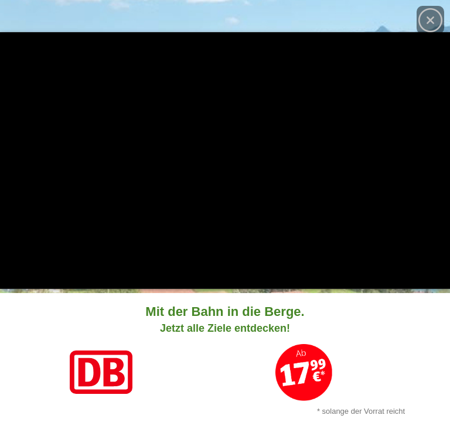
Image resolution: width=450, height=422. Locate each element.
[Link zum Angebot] (225, 357)
